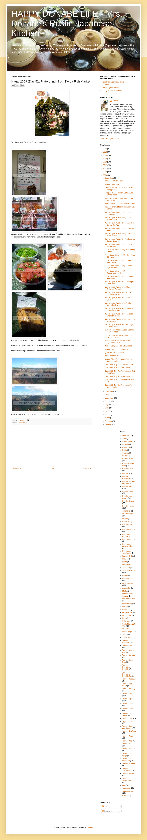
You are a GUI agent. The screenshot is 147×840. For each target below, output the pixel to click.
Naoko (115, 101)
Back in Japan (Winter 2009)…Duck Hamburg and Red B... (118, 213)
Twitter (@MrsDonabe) (111, 88)
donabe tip (126, 511)
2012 (105, 165)
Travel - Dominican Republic (126, 667)
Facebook (106, 85)
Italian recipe (127, 565)
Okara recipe (127, 612)
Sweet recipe (127, 632)
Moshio (125, 607)
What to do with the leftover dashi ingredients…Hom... (117, 342)
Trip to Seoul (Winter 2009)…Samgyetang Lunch (116, 272)
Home (52, 468)
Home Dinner (127, 525)
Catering (125, 453)
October (108, 395)
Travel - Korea (127, 709)
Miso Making (127, 604)
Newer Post (16, 468)
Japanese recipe (128, 571)
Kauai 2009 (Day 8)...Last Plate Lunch (119, 365)
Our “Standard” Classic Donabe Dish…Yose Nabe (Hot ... (119, 336)
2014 (105, 159)
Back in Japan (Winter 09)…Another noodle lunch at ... (118, 304)
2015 (105, 155)
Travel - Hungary (128, 689)
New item (125, 610)
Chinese (125, 456)
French (125, 519)
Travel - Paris (127, 744)
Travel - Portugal (128, 749)
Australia (125, 444)
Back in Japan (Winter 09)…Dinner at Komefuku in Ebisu (119, 310)
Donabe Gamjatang (112, 184)
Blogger (90, 827)
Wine (124, 796)
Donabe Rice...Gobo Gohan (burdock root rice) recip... (119, 360)
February (108, 421)
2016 (105, 152)
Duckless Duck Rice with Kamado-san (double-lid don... (119, 199)
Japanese (126, 568)
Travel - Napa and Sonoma (127, 727)
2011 (105, 169)
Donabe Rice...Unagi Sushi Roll (116, 349)
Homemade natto (128, 539)
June (107, 408)
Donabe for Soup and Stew (128, 482)
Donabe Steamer (128, 501)
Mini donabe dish (128, 599)
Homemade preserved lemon (128, 545)
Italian (124, 562)
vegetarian (126, 788)
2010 (105, 172)
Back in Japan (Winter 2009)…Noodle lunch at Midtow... (119, 315)
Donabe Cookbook (126, 477)
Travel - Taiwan (128, 773)
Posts (105, 807)
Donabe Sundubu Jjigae (114, 181)
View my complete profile (109, 139)
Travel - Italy (127, 694)
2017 (105, 149)
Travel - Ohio (127, 741)
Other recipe (127, 615)
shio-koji (125, 629)
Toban (124, 635)
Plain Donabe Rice (112, 356)
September (109, 398)
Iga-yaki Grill (127, 556)
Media (124, 591)
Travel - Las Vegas (126, 714)
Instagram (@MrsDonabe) (112, 91)
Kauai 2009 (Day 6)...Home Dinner (118, 376)
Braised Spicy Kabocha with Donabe (118, 346)
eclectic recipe (127, 514)
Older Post (87, 468)
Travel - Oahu (127, 736)
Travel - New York (129, 731)
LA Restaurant (127, 583)
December (109, 178)
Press (124, 618)
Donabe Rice (127, 486)
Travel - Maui (127, 718)
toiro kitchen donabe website (113, 82)
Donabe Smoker (128, 491)
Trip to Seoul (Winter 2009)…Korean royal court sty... (118, 261)
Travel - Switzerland (126, 769)
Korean (125, 575)
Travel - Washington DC (128, 779)
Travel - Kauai (22, 422)
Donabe (125, 474)
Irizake (124, 559)
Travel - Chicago (128, 655)
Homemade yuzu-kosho (126, 552)
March (107, 418)
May (107, 411)
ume (124, 785)
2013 (105, 162)
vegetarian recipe (128, 791)
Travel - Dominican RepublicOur (127, 674)
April (107, 415)
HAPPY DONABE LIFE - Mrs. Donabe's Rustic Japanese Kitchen (66, 23)
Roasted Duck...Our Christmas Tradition (120, 204)
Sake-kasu (126, 621)
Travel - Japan (127, 699)
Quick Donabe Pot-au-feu (114, 353)
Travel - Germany (129, 679)
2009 (105, 175)
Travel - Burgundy (126, 641)
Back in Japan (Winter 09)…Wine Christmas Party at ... (117, 288)
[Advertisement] (51, 446)
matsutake (126, 588)
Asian (124, 439)
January (108, 424)
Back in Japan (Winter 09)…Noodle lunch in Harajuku (118, 293)
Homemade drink (128, 529)
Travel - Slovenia (128, 763)
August (108, 401)
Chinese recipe (128, 459)
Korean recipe (127, 578)
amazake (125, 436)
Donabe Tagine (128, 506)
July (107, 405)
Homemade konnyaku (126, 535)
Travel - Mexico (128, 721)
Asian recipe (127, 441)
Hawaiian (125, 522)
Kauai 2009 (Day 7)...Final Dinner (117, 368)
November (109, 391)
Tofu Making (127, 637)
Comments (107, 811)
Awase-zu (126, 447)
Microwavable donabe (127, 595)
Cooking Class (127, 469)
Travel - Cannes (128, 645)
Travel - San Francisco (127, 760)
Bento (124, 450)
